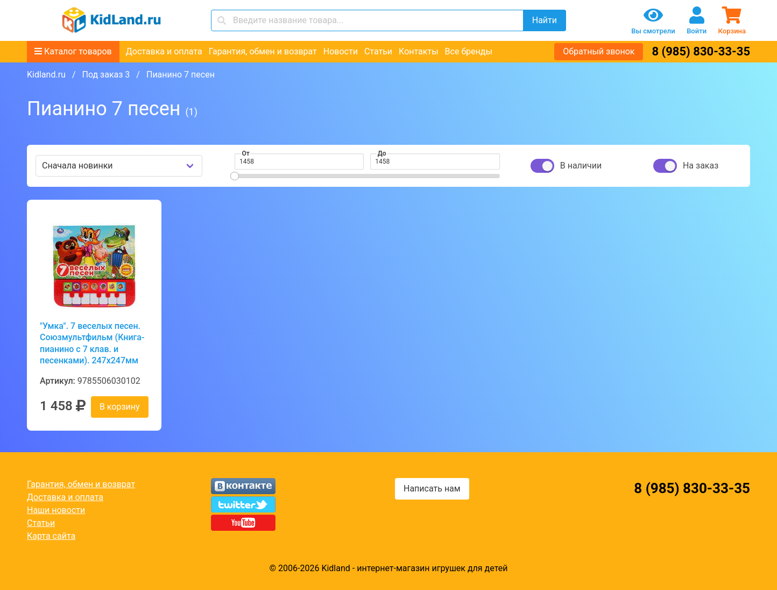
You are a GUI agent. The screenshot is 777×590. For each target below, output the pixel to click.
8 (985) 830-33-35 (701, 51)
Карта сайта (51, 536)
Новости (340, 51)
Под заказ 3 (106, 74)
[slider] (234, 176)
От (246, 153)
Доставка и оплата (164, 51)
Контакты (418, 51)
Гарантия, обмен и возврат (263, 51)
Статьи (378, 51)
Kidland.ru (46, 74)
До (382, 153)
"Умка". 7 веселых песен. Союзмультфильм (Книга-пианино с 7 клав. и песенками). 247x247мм (92, 343)
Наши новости (56, 510)
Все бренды (468, 51)
